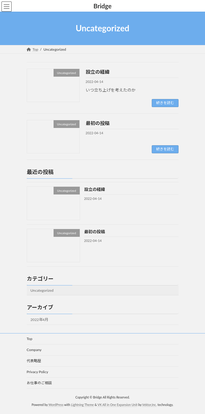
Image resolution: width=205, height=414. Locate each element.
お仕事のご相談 (39, 383)
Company (34, 349)
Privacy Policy (37, 372)
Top (29, 338)
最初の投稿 (97, 123)
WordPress (55, 405)
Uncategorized (42, 290)
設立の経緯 (97, 72)
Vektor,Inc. (149, 405)
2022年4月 (39, 319)
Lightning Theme (82, 405)
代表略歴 (34, 361)
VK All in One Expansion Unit (117, 405)
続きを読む (165, 103)
